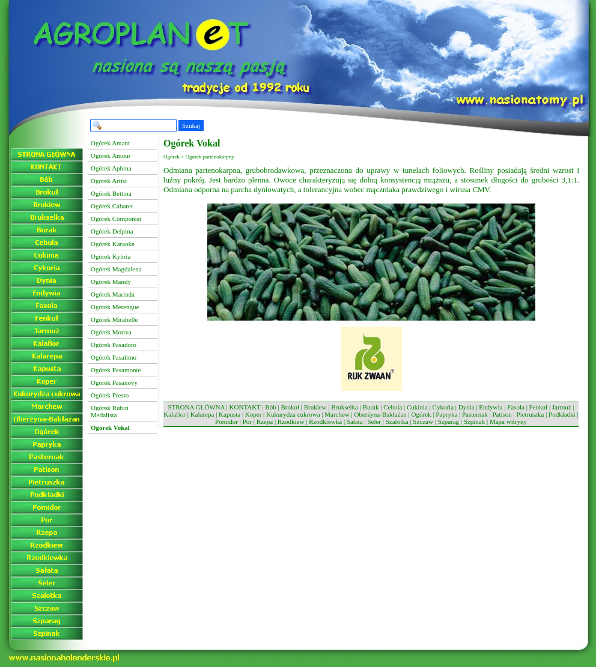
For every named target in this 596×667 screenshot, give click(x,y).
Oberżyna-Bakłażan (380, 414)
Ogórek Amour (110, 155)
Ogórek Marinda (113, 294)
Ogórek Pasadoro (113, 344)
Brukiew (315, 407)
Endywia (490, 407)
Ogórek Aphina (111, 168)
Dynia (466, 407)
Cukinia (417, 407)
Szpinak (474, 421)
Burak (371, 407)
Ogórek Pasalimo (113, 357)
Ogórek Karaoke (113, 243)
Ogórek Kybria (110, 256)
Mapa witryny (508, 421)
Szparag (448, 421)
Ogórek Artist (109, 180)
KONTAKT (245, 407)
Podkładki (562, 414)
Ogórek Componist (116, 218)
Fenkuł (538, 407)
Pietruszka (530, 414)
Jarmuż (561, 407)
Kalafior (174, 414)
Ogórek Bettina (111, 193)
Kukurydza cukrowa (293, 414)
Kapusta (229, 414)
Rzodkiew (291, 421)
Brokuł (290, 407)
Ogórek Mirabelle (114, 319)
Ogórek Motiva (111, 332)
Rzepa (265, 421)
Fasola (516, 407)
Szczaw (423, 421)
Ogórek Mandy (111, 281)
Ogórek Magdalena (116, 269)
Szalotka (397, 421)
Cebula (392, 407)
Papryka (446, 414)
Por (247, 421)
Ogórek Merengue (115, 306)
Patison (501, 414)
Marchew (337, 414)
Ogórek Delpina (112, 231)
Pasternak (475, 414)
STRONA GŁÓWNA (196, 407)
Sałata (355, 421)
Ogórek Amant (110, 142)
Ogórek (421, 414)
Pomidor (226, 421)
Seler (374, 421)
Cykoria (443, 407)
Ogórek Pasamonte (116, 369)
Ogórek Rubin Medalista (110, 411)
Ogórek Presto (110, 395)
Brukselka (344, 407)
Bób (270, 407)
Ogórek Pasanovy (114, 382)
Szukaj (191, 125)
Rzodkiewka (325, 421)
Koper (253, 414)
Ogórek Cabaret (112, 206)
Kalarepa (202, 414)
